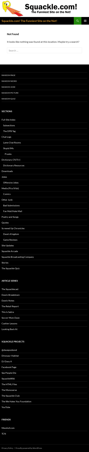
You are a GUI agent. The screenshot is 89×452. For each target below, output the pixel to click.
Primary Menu (85, 21)
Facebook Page (9, 367)
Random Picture (10, 93)
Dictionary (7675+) (11, 159)
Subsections (9, 125)
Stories (5, 262)
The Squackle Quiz (10, 268)
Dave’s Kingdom (11, 234)
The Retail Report (10, 306)
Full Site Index (8, 119)
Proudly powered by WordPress (29, 448)
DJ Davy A (7, 361)
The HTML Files (9, 384)
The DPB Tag (9, 131)
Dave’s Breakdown (11, 294)
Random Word (9, 81)
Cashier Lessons (9, 323)
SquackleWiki (8, 378)
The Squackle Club (11, 395)
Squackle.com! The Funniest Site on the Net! (29, 21)
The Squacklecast (10, 289)
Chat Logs (6, 136)
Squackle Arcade (10, 251)
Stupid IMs (8, 148)
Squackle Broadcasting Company (18, 257)
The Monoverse (9, 390)
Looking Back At (9, 329)
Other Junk (7, 199)
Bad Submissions (11, 205)
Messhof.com (8, 428)
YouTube (6, 407)
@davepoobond (9, 350)
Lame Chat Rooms (12, 142)
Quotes (5, 222)
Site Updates (8, 245)
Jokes (4, 176)
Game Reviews (10, 239)
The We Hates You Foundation (16, 401)
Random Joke (8, 87)
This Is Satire (8, 312)
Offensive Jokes (11, 182)
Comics (7, 194)
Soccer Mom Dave (10, 317)
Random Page (8, 75)
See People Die (9, 372)
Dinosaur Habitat (10, 355)
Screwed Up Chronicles (13, 228)
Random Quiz (8, 99)
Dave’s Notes (8, 300)
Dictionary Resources (13, 165)
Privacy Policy (7, 448)
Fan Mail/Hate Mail (12, 211)
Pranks (8, 154)
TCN (4, 433)
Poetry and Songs (10, 217)
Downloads (7, 171)
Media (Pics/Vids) (10, 188)
